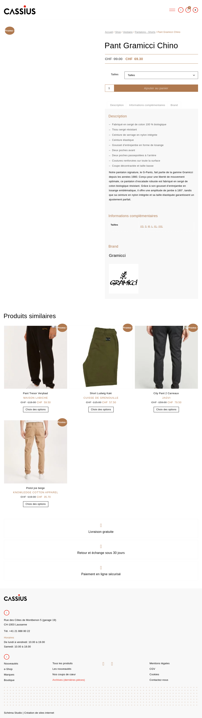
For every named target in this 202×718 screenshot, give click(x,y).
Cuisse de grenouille (101, 397)
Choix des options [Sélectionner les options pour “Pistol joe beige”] (36, 504)
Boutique (9, 680)
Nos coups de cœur (64, 674)
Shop (118, 32)
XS (141, 226)
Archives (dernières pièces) (68, 679)
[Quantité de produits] (109, 88)
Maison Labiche (35, 397)
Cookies (154, 674)
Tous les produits (62, 663)
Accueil (109, 32)
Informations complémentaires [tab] (147, 105)
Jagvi (166, 397)
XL (155, 226)
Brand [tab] (174, 105)
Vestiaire (128, 32)
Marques (9, 674)
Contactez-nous (159, 679)
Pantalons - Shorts (145, 32)
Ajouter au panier (156, 88)
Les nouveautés (61, 668)
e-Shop (8, 669)
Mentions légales (160, 663)
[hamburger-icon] (172, 10)
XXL (160, 226)
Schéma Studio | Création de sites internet (29, 712)
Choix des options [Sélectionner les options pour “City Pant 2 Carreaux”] (166, 409)
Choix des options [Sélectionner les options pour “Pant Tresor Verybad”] (36, 409)
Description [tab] (117, 105)
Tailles (114, 74)
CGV (152, 668)
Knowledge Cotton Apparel (35, 492)
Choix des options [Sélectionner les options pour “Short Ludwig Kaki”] (101, 409)
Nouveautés (11, 663)
